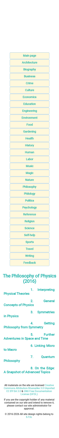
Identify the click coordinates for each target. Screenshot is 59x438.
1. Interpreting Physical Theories (29, 292)
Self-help (29, 235)
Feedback (29, 262)
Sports (29, 242)
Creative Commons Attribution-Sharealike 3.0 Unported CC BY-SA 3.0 (29, 388)
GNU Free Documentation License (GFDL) (36, 393)
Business (29, 76)
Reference (29, 214)
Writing (29, 255)
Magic (29, 173)
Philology (29, 193)
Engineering (29, 110)
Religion (29, 221)
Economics (29, 97)
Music (29, 166)
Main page (29, 55)
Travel (29, 249)
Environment (29, 117)
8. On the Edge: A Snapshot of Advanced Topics (29, 370)
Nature (29, 180)
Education (29, 104)
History (29, 145)
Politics (29, 200)
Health (29, 138)
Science (29, 228)
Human (29, 152)
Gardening (29, 131)
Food (29, 124)
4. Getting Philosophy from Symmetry (29, 325)
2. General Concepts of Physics (29, 303)
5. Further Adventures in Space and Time (29, 336)
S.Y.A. (29, 417)
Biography (29, 69)
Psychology (29, 207)
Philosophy (29, 186)
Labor (29, 159)
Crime (29, 83)
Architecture (29, 62)
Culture (29, 90)
